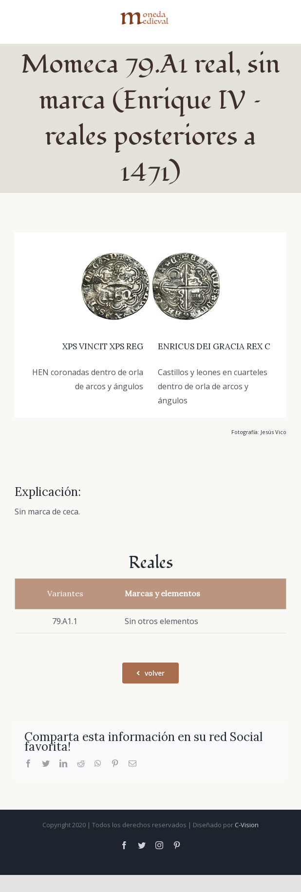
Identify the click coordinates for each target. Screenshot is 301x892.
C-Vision (247, 824)
